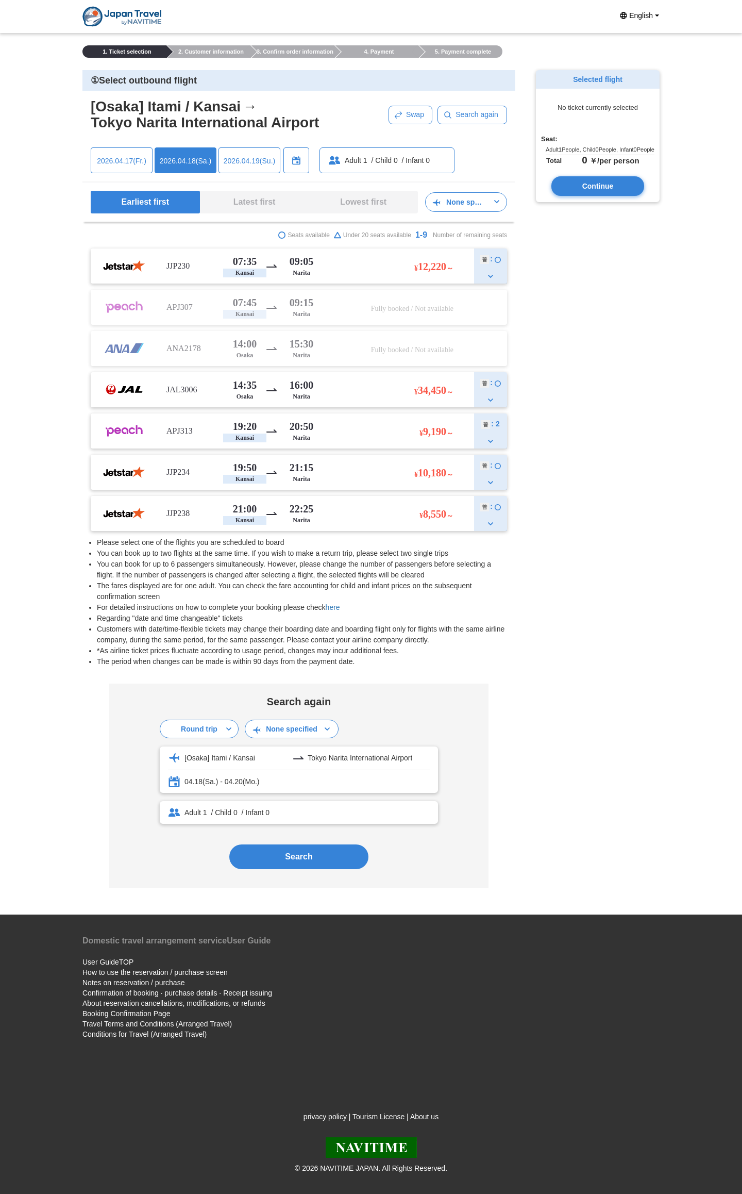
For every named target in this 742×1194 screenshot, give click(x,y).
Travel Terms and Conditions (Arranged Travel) (157, 1024)
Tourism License (378, 1117)
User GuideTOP (107, 962)
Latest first (254, 201)
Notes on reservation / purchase (133, 983)
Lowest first (363, 201)
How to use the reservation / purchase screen (155, 972)
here (333, 607)
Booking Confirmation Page (126, 1013)
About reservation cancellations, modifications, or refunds (173, 1003)
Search (298, 856)
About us (424, 1117)
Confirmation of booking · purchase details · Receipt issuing (177, 993)
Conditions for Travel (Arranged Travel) (144, 1034)
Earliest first (145, 201)
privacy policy (325, 1117)
